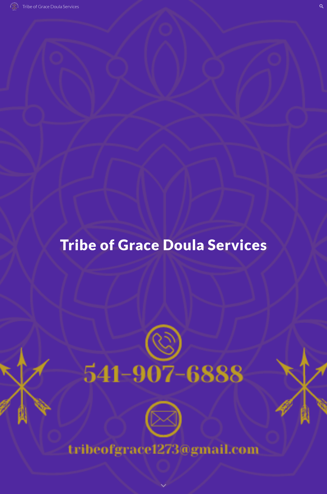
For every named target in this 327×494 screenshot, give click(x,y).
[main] (163, 246)
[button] (321, 6)
